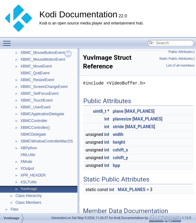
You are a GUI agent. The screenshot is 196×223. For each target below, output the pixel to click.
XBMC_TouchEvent (36, 100)
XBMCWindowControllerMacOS (46, 141)
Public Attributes (180, 52)
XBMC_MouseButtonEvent (42, 52)
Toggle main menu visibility (8, 40)
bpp (116, 165)
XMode (26, 162)
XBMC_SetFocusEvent (39, 93)
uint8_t (99, 111)
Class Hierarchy (28, 196)
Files (14, 209)
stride (118, 126)
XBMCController (33, 121)
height (119, 142)
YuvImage (28, 189)
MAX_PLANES (139, 111)
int (106, 118)
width (118, 134)
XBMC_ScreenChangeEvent (44, 87)
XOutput (27, 168)
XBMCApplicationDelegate (42, 114)
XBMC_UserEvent (35, 107)
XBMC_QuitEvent (35, 73)
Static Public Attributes (176, 59)
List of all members (180, 65)
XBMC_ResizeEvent (37, 80)
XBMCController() (35, 127)
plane (118, 111)
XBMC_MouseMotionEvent (42, 59)
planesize (122, 118)
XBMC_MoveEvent (36, 66)
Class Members (28, 202)
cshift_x (120, 149)
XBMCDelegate (33, 134)
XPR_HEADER (33, 175)
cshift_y (120, 157)
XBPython (28, 148)
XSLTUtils (28, 182)
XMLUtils (27, 155)
